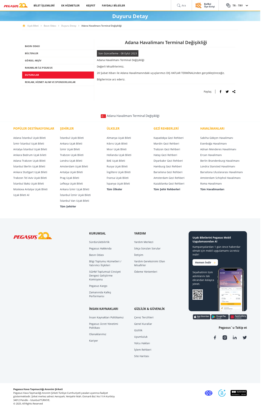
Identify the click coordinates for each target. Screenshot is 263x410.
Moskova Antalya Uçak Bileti (30, 189)
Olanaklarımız (97, 334)
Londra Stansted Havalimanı (217, 166)
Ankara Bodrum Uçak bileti (29, 155)
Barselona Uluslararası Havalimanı (221, 172)
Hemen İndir (205, 262)
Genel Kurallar (143, 324)
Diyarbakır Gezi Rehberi (168, 160)
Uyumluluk (140, 336)
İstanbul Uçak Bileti (72, 138)
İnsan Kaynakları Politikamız (106, 317)
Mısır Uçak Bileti (117, 149)
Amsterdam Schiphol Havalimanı (220, 178)
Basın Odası (50, 25)
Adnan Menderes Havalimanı (218, 149)
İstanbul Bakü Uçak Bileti (28, 183)
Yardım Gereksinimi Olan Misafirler (149, 263)
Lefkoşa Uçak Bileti (71, 183)
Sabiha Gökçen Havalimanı (216, 138)
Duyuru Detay (68, 25)
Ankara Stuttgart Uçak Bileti (30, 172)
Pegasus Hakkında (100, 248)
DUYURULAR (32, 75)
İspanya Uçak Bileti (118, 183)
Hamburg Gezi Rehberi (168, 166)
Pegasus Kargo (98, 286)
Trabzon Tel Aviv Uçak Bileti (30, 178)
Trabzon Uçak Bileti (72, 155)
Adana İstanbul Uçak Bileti (29, 138)
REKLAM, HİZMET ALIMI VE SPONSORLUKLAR (50, 82)
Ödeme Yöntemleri (145, 271)
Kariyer (93, 340)
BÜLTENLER (31, 53)
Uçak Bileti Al (21, 195)
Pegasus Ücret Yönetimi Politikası (103, 325)
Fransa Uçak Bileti (118, 178)
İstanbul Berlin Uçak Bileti (29, 166)
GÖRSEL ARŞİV (33, 60)
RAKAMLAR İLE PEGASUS (39, 67)
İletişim (138, 255)
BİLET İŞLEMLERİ (44, 5)
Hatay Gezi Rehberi (165, 155)
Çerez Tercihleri (144, 317)
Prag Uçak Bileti (69, 178)
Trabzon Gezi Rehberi (167, 149)
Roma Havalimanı (211, 183)
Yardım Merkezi (143, 242)
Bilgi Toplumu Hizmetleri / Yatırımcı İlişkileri (105, 263)
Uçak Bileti (33, 25)
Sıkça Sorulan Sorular (147, 248)
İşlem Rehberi (142, 349)
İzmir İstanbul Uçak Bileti (28, 143)
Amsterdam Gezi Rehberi (169, 178)
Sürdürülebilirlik (99, 242)
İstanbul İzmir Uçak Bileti (75, 195)
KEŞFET (90, 5)
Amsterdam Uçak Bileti (74, 166)
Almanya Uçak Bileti (119, 138)
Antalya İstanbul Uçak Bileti (30, 149)
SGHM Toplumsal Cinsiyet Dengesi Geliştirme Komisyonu (105, 275)
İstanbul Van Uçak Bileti (74, 200)
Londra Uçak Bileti (71, 160)
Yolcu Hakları (142, 343)
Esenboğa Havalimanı (213, 143)
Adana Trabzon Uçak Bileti (29, 160)
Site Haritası (141, 356)
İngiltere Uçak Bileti (119, 172)
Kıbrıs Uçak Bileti (117, 143)
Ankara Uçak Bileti (71, 143)
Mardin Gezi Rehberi (166, 143)
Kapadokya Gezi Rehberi (169, 138)
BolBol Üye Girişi (209, 5)
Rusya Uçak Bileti (117, 166)
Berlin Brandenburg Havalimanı (220, 160)
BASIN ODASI (32, 46)
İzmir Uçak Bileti (70, 149)
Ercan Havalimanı (211, 155)
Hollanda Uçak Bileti (119, 155)
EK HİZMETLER (70, 5)
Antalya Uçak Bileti (71, 172)
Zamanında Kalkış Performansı (100, 294)
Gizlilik (138, 330)
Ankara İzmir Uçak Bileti (74, 189)
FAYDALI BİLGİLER (113, 5)
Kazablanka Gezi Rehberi (169, 183)
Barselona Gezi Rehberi (168, 172)
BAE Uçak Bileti (116, 160)
